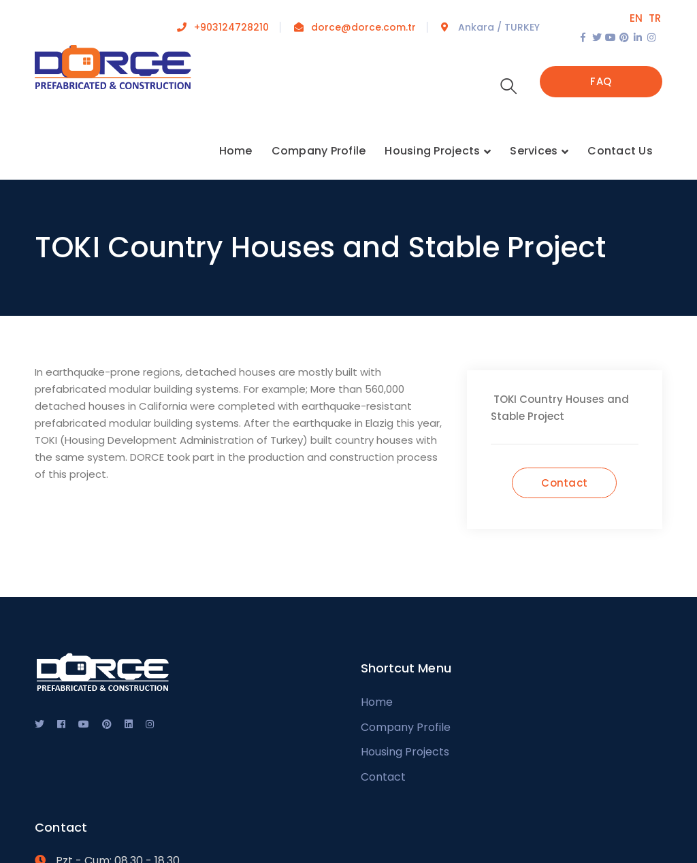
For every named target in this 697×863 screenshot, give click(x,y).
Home (377, 702)
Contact (383, 777)
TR (655, 18)
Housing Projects (405, 752)
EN (636, 18)
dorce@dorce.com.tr (363, 27)
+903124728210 (231, 27)
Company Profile (406, 727)
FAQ (600, 81)
